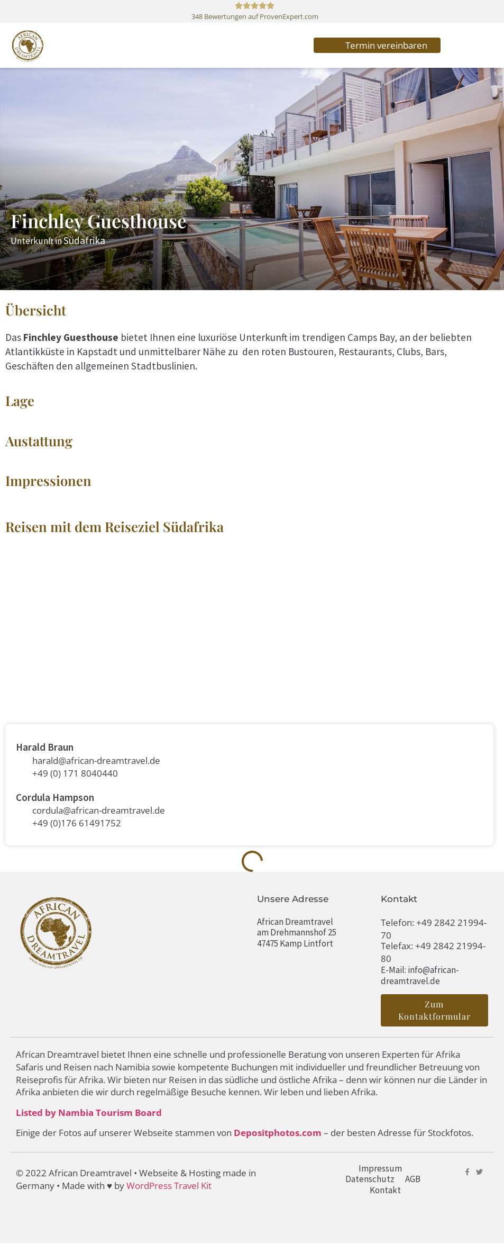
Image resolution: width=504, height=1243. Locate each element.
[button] (467, 45)
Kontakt (385, 1190)
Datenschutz (370, 1179)
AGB (412, 1179)
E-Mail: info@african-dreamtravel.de (420, 975)
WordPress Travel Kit (169, 1185)
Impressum (380, 1168)
